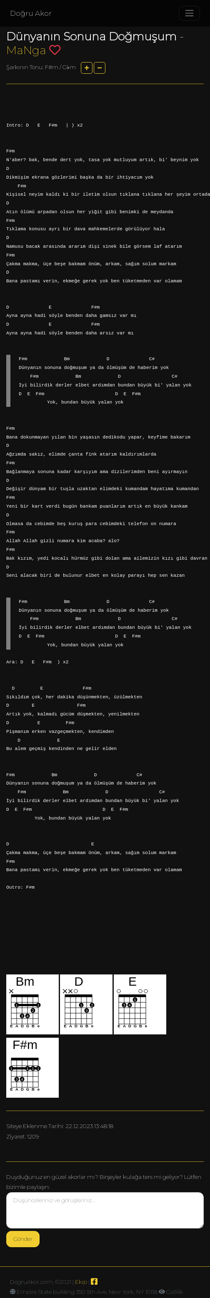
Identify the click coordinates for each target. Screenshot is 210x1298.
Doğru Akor (31, 13)
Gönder (22, 1239)
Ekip (81, 1281)
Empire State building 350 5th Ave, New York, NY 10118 (87, 1291)
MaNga (26, 50)
